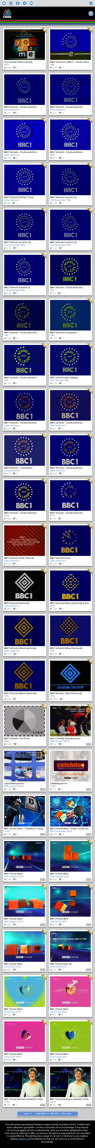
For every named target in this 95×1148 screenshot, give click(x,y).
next (68, 1113)
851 (52, 1113)
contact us (23, 1139)
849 (43, 1113)
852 (57, 1113)
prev (27, 1113)
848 (38, 1113)
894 (64, 1113)
